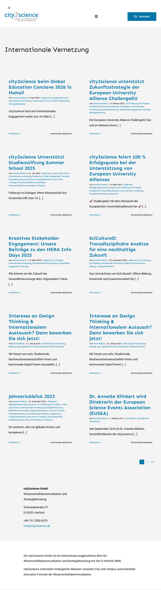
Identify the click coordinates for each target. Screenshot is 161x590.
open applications (24, 346)
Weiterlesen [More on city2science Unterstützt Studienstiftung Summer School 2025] (14, 215)
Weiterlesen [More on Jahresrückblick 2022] (14, 442)
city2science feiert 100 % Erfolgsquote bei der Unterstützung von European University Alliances (117, 168)
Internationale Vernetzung (20, 101)
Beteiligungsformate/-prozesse (103, 187)
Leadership (37, 101)
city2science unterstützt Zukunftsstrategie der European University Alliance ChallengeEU (116, 90)
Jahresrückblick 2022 (32, 396)
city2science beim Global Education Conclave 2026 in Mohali (40, 87)
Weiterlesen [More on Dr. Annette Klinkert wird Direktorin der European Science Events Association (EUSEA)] (94, 442)
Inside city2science (60, 173)
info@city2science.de (37, 526)
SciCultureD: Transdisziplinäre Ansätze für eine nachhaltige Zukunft (119, 246)
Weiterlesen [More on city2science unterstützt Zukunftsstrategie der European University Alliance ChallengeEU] (94, 133)
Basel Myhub (18, 343)
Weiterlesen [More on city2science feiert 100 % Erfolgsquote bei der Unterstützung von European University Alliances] (94, 215)
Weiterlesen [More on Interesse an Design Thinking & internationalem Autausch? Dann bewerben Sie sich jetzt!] (94, 373)
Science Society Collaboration (56, 101)
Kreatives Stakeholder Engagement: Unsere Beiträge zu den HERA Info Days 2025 (40, 246)
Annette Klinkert (20, 98)
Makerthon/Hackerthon (134, 263)
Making (54, 263)
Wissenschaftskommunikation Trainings (27, 185)
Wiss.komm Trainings (36, 417)
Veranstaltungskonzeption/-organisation (43, 414)
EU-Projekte (144, 103)
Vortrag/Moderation (17, 104)
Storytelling (14, 179)
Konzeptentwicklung (109, 109)
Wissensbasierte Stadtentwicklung (48, 346)
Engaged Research (59, 98)
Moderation (37, 176)
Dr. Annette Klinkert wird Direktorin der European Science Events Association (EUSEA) (119, 405)
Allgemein (46, 98)
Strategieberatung (97, 112)
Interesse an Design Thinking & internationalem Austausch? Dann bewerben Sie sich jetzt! (40, 327)
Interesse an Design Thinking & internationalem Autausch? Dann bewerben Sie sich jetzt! (120, 327)
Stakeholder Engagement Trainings (134, 109)
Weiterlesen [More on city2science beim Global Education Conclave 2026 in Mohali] (14, 133)
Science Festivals (57, 410)
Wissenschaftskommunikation (31, 182)
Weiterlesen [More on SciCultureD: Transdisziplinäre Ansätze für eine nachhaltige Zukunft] (94, 292)
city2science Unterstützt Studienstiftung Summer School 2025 (36, 162)
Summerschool (26, 179)
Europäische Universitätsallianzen (104, 106)
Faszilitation (125, 106)
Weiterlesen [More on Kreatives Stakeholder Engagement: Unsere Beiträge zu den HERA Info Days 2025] (14, 292)
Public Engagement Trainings (56, 176)
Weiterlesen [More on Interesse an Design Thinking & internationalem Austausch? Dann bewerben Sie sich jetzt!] (14, 373)
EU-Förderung (132, 103)
